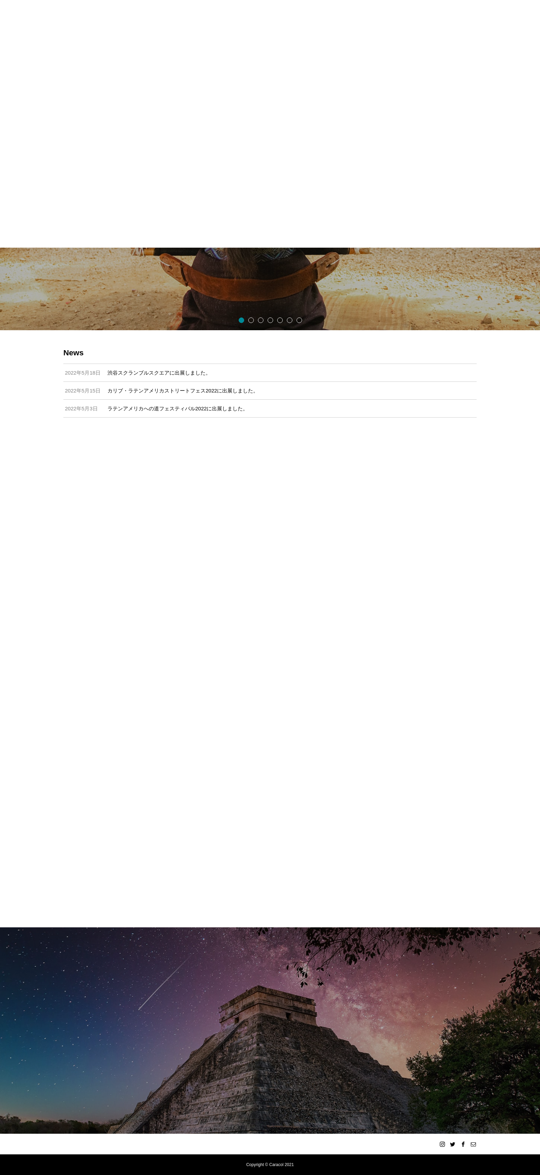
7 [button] (299, 319)
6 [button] (289, 319)
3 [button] (260, 319)
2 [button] (250, 319)
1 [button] (241, 319)
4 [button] (270, 319)
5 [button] (279, 319)
